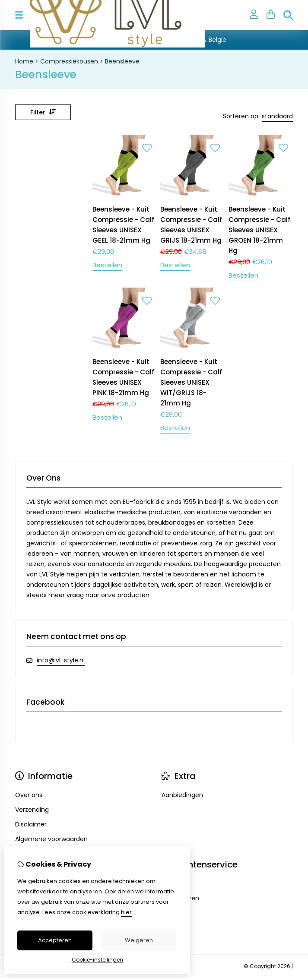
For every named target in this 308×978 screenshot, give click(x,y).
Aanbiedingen (182, 795)
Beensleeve (122, 61)
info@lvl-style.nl (61, 660)
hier (126, 912)
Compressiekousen (69, 61)
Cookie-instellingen (97, 959)
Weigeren (139, 940)
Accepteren (55, 940)
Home (24, 61)
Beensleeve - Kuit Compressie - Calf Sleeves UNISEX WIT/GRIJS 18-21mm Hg (191, 382)
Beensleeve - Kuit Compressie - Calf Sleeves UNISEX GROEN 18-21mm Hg (259, 230)
